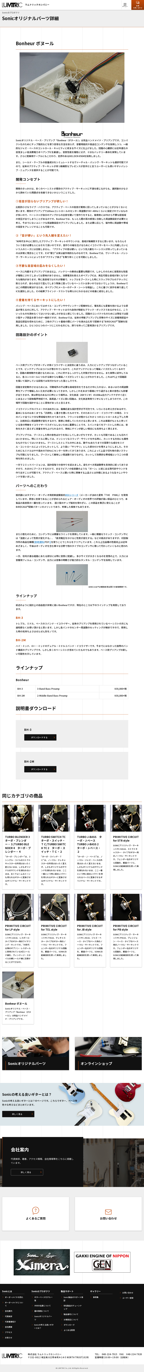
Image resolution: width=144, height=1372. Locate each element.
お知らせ (8, 1337)
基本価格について (41, 1311)
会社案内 (8, 1311)
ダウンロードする (39, 737)
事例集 (95, 1297)
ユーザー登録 (127, 1298)
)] (50, 542)
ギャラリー (95, 1291)
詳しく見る (17, 1114)
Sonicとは (7, 1291)
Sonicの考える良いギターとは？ (44, 1326)
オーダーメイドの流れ (14, 1297)
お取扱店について (71, 1319)
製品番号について (71, 1314)
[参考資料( (39, 542)
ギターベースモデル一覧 (43, 1299)
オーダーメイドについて (14, 1304)
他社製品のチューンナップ (73, 1307)
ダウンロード (69, 1324)
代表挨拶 (8, 1316)
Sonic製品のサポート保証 (73, 1299)
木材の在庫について (42, 1305)
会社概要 (8, 1327)
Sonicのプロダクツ (41, 1291)
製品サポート (67, 1291)
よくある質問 (69, 1330)
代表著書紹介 (10, 1321)
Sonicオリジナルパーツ (43, 1318)
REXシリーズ (71, 495)
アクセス (8, 1332)
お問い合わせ (127, 1292)
